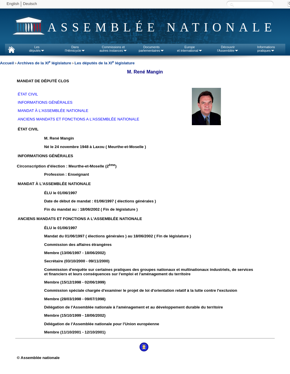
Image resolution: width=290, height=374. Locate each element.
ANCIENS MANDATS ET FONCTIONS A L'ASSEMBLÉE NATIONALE (78, 119)
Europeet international (189, 48)
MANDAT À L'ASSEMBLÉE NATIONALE (53, 110)
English (13, 3)
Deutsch (30, 3)
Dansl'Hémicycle (75, 48)
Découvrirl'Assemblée (228, 48)
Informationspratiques (266, 48)
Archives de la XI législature (44, 63)
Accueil (7, 63)
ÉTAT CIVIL (28, 94)
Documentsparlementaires (151, 48)
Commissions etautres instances (113, 48)
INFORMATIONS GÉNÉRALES (45, 102)
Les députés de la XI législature (104, 63)
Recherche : (231, 4)
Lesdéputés (37, 48)
